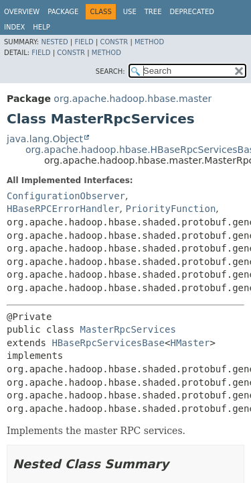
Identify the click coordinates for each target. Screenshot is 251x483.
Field (83, 42)
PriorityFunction (170, 208)
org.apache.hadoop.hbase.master (133, 98)
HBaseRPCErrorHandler (63, 208)
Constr (114, 42)
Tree (153, 11)
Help (41, 27)
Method (149, 42)
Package (63, 11)
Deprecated (191, 11)
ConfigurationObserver (66, 196)
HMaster (190, 342)
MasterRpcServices (128, 329)
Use (130, 11)
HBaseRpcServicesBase (108, 342)
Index (14, 27)
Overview (21, 11)
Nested (54, 42)
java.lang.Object (45, 138)
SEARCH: (110, 71)
